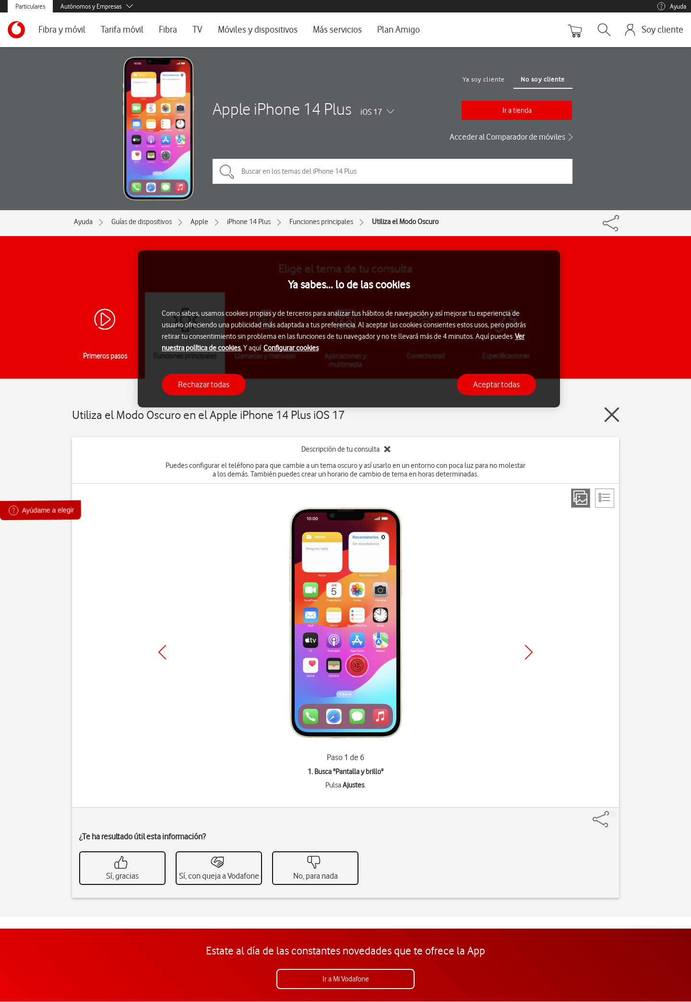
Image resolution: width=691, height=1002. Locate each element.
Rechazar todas (203, 384)
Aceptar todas (496, 384)
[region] (349, 328)
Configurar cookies (291, 348)
